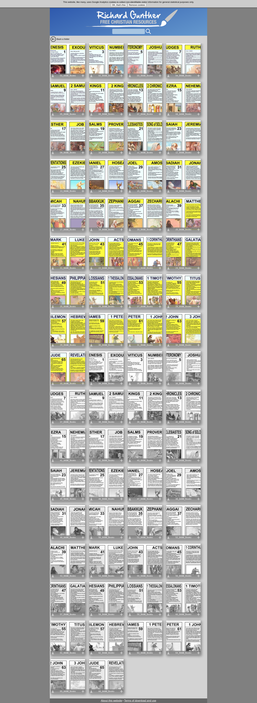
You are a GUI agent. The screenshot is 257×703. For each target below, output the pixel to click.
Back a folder (63, 39)
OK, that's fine (119, 5)
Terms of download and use (140, 700)
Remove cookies (137, 5)
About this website (111, 700)
